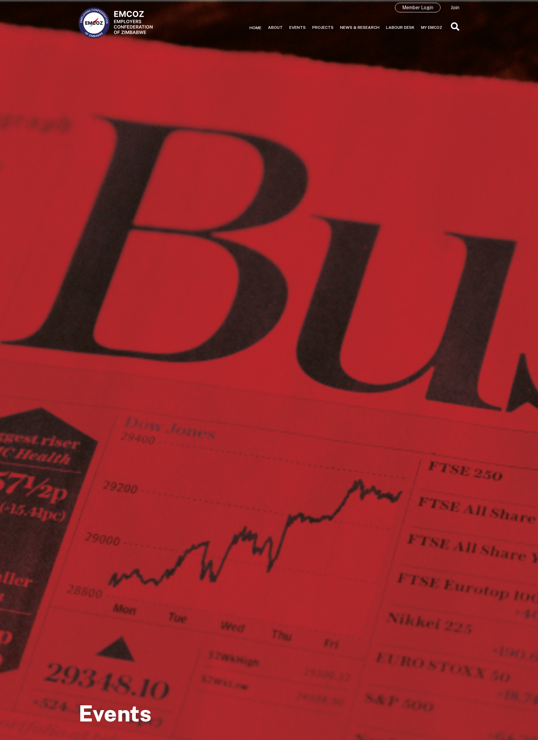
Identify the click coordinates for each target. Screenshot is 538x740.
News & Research (359, 27)
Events (297, 27)
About (275, 27)
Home (255, 27)
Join (455, 7)
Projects (323, 27)
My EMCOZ (431, 27)
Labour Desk (400, 27)
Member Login (417, 7)
